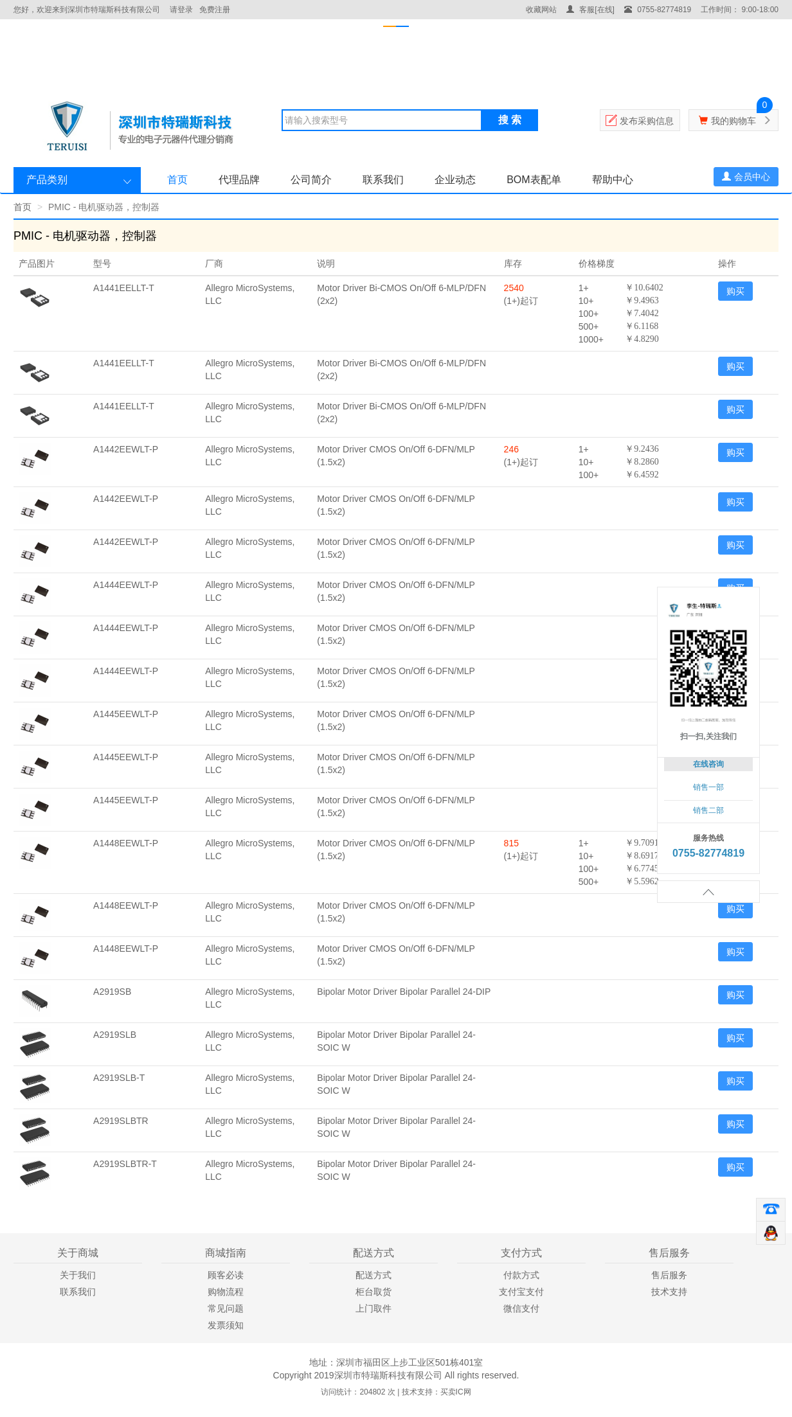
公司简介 (311, 179)
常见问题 (226, 1308)
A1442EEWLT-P (125, 449)
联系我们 (383, 179)
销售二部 (708, 810)
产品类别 (47, 179)
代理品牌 (239, 179)
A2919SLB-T (119, 1078)
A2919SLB (114, 1034)
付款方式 (521, 1275)
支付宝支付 (521, 1292)
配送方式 (374, 1275)
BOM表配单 (534, 179)
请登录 (181, 9)
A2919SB (112, 991)
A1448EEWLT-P (125, 843)
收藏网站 (541, 9)
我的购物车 (733, 121)
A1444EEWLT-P (125, 585)
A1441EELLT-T (123, 288)
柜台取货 (374, 1292)
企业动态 (455, 179)
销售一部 (708, 787)
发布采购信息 (647, 121)
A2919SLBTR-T (125, 1164)
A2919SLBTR (120, 1121)
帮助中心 (612, 179)
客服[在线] (590, 9)
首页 (177, 179)
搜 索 (509, 119)
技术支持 (669, 1292)
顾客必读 (226, 1275)
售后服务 (669, 1275)
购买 (735, 291)
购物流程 (226, 1292)
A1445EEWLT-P (125, 714)
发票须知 (226, 1325)
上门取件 (374, 1308)
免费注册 (214, 9)
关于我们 (78, 1275)
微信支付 (521, 1308)
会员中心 (746, 177)
